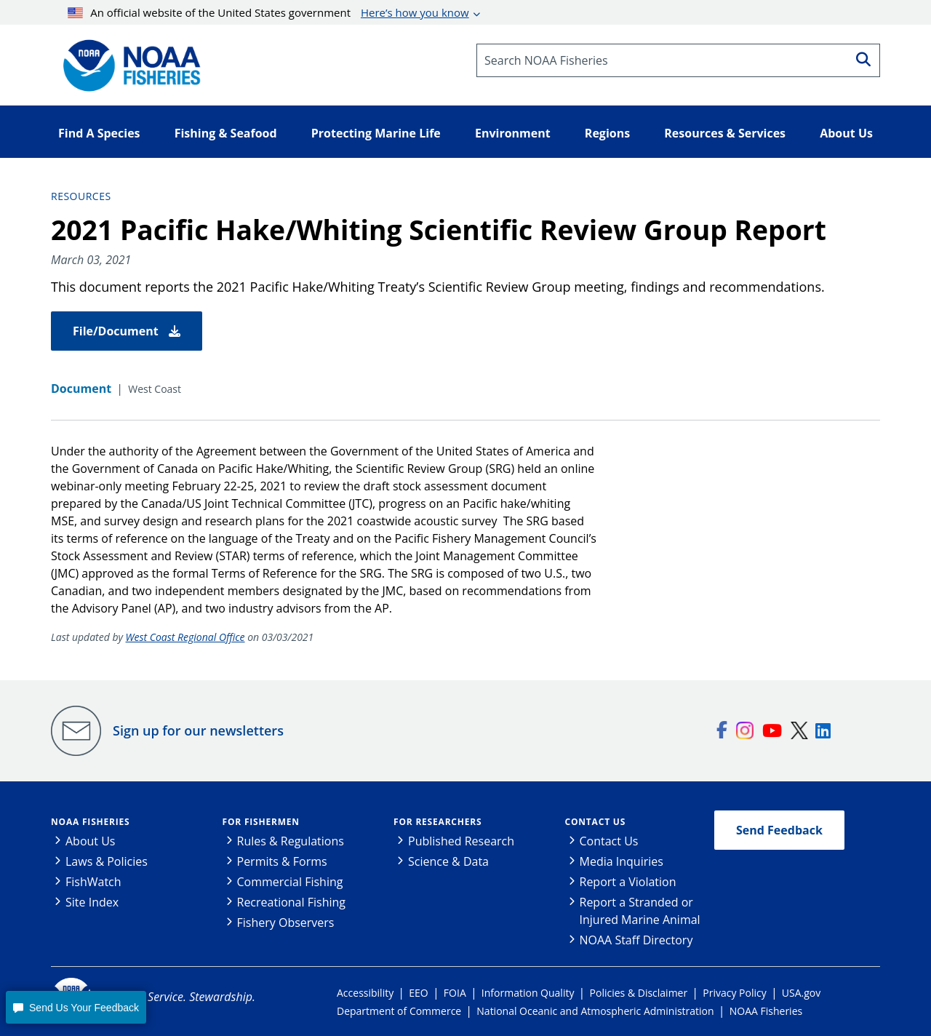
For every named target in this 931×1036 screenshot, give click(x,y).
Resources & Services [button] (725, 133)
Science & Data (448, 861)
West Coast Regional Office (185, 637)
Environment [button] (513, 133)
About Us (90, 841)
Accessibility (365, 993)
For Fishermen (261, 822)
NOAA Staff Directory (636, 940)
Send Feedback (779, 830)
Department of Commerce (399, 1011)
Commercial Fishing (290, 882)
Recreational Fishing (291, 902)
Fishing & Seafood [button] (226, 133)
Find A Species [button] (99, 133)
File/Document (126, 331)
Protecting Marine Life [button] (376, 133)
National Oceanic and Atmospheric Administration (595, 1011)
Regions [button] (607, 133)
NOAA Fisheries (90, 822)
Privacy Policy (734, 993)
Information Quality (528, 993)
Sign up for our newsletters (198, 730)
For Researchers (437, 822)
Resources (81, 196)
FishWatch (93, 882)
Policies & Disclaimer (639, 993)
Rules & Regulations (290, 841)
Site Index (92, 902)
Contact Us (595, 822)
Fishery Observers (286, 923)
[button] (75, 1007)
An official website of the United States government (268, 12)
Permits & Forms (282, 861)
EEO (418, 993)
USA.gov (801, 993)
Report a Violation (628, 882)
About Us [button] (846, 133)
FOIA (455, 993)
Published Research (461, 841)
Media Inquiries (621, 861)
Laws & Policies (106, 861)
